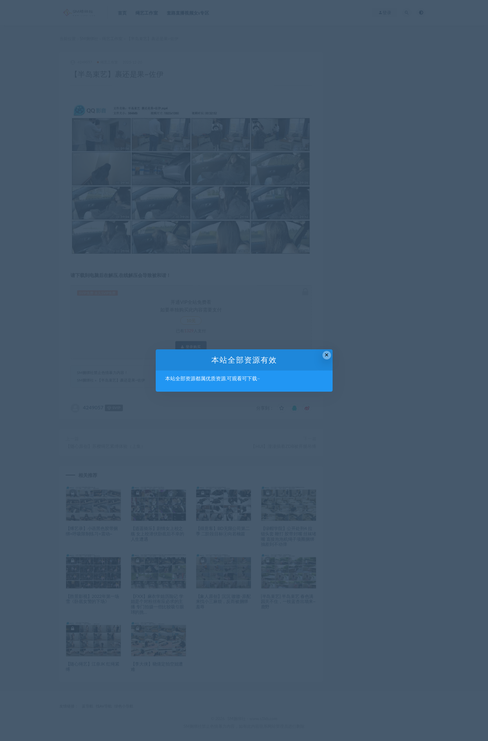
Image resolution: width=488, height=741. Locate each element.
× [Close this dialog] (327, 355)
